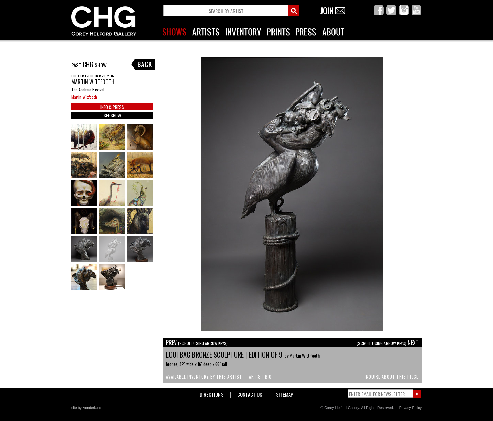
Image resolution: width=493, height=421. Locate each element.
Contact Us (249, 393)
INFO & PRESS (112, 106)
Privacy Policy (410, 408)
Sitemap (284, 393)
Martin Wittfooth (84, 97)
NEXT (387, 342)
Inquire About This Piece (391, 377)
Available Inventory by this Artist (204, 377)
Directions (212, 393)
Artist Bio (260, 377)
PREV (197, 342)
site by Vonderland (86, 408)
